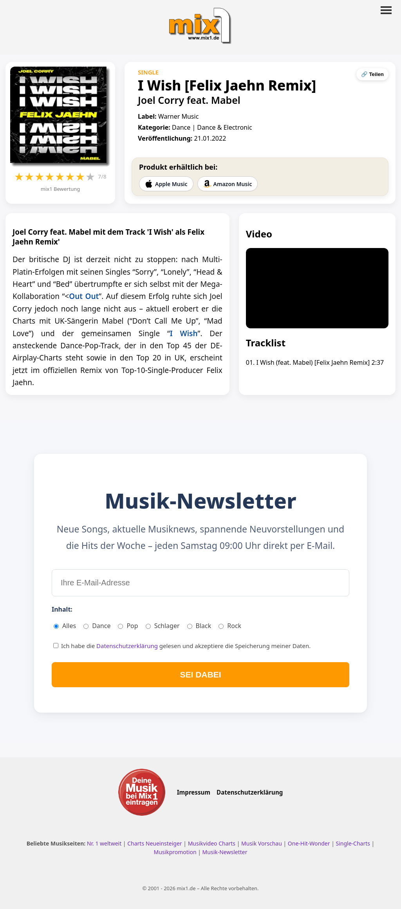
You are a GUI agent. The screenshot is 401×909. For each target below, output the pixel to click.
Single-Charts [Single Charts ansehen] (353, 843)
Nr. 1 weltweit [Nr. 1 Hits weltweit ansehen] (105, 843)
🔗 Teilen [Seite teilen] (372, 74)
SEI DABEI (200, 674)
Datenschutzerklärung (127, 646)
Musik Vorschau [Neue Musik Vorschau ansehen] (262, 843)
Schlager (163, 625)
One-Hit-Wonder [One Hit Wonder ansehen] (309, 843)
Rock (230, 625)
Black (199, 625)
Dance (96, 625)
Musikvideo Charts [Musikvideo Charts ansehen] (212, 843)
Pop (128, 625)
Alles (65, 625)
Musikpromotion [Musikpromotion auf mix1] (176, 852)
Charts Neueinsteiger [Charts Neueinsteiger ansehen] (155, 843)
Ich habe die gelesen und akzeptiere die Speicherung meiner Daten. (182, 646)
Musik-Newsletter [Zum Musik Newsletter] (224, 852)
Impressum (193, 792)
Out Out (84, 296)
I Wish (184, 333)
